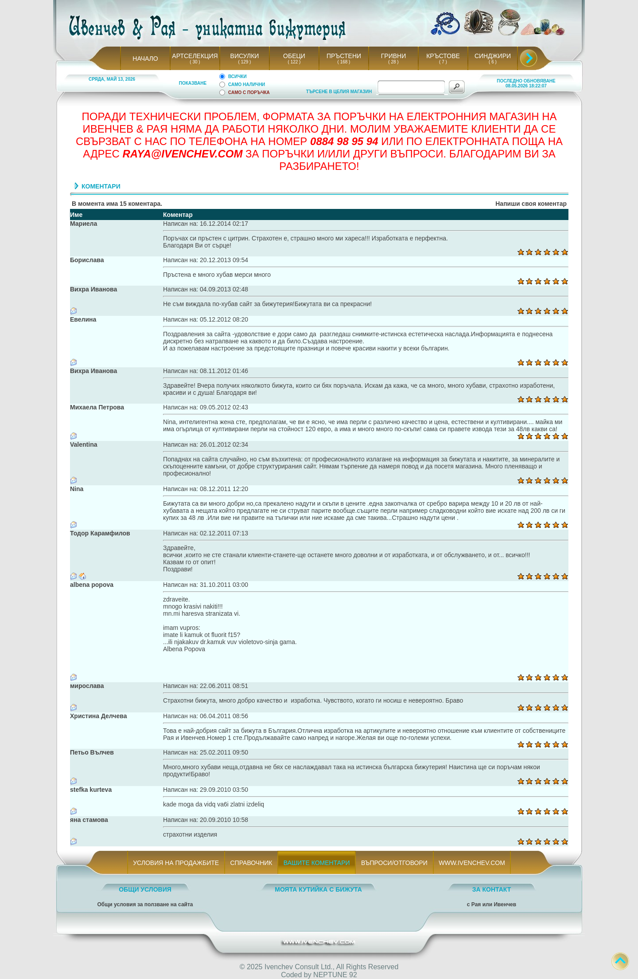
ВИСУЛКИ (244, 55)
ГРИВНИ (393, 55)
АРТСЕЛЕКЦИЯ (195, 55)
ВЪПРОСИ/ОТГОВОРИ (394, 862)
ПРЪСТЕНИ (344, 55)
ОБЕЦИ (294, 55)
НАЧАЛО (145, 58)
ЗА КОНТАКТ (491, 889)
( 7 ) (443, 61)
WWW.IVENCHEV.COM (472, 862)
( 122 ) (294, 61)
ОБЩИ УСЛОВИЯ (145, 889)
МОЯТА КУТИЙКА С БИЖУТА (318, 889)
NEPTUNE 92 (335, 975)
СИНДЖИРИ (493, 55)
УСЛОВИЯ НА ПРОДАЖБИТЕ (176, 862)
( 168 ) (344, 61)
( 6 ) (492, 61)
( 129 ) (244, 61)
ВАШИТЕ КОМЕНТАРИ (316, 862)
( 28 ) (393, 61)
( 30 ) (195, 61)
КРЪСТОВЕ (443, 55)
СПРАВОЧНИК (251, 862)
